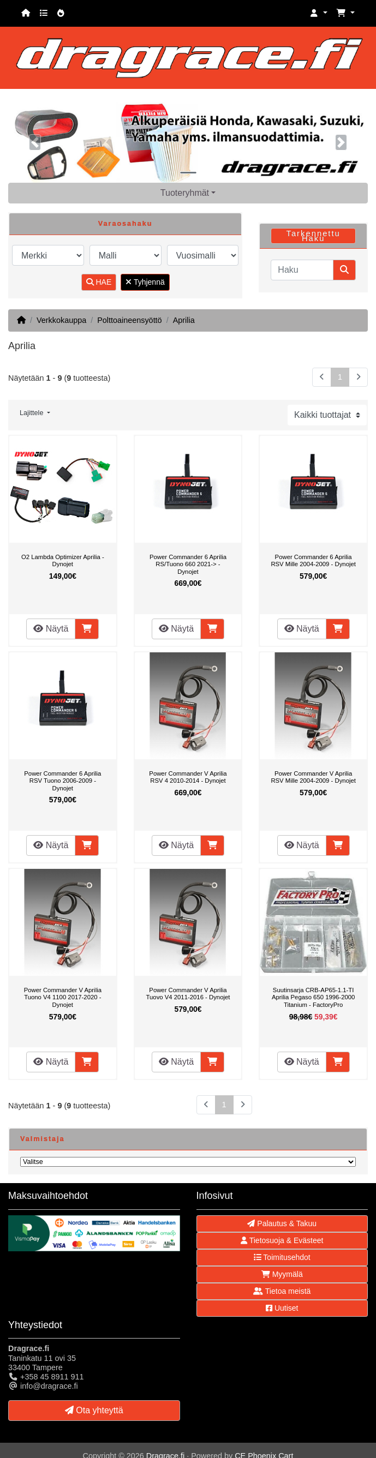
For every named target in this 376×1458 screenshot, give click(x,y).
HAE (99, 282)
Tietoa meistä (282, 1291)
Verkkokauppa (61, 320)
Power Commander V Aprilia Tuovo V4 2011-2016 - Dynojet (188, 994)
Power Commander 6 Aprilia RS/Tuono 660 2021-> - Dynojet (188, 564)
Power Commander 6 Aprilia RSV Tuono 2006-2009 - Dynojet (62, 780)
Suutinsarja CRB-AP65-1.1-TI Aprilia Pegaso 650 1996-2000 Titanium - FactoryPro (313, 997)
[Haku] (302, 270)
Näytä (50, 628)
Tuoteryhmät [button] (184, 192)
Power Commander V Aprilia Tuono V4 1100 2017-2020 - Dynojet (63, 997)
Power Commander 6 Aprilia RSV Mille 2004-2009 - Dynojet (313, 561)
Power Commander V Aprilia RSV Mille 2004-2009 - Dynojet (313, 777)
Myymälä (282, 1274)
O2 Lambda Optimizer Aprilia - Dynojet (62, 561)
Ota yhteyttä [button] (94, 1410)
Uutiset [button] (282, 1308)
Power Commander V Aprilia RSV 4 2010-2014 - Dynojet (187, 777)
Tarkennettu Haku (313, 236)
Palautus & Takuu (282, 1223)
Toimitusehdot (282, 1257)
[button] (318, 13)
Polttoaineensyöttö (129, 320)
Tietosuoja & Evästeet (282, 1240)
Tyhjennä (145, 282)
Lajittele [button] (32, 413)
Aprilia (184, 320)
